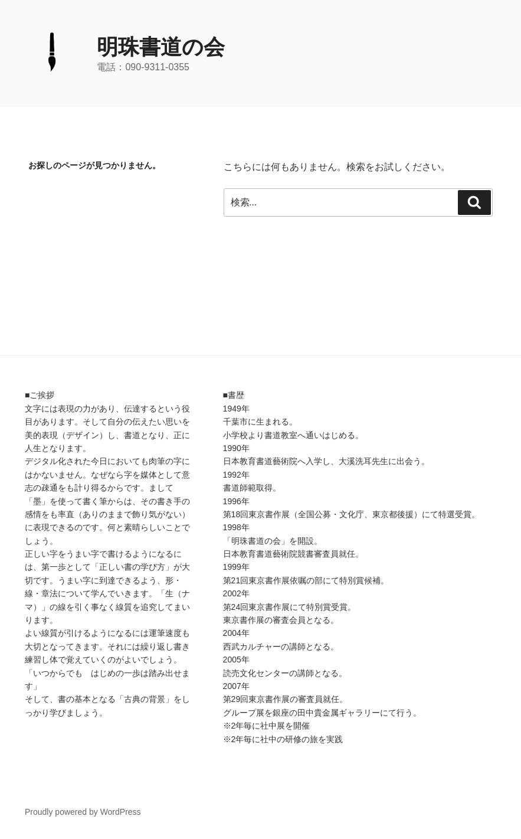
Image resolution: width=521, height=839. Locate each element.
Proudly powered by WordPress (83, 812)
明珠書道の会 (161, 47)
